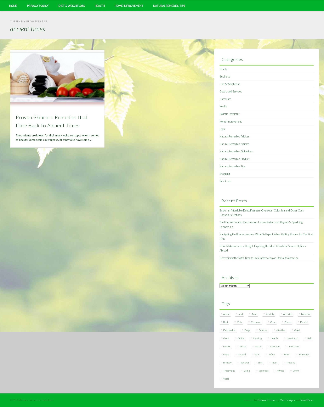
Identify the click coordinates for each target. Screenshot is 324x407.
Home (13, 5)
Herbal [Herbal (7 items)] (227, 346)
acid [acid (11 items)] (241, 314)
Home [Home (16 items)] (258, 346)
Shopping (225, 173)
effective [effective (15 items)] (280, 330)
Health (100, 5)
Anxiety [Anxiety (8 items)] (270, 314)
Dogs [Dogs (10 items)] (247, 330)
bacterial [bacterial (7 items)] (305, 314)
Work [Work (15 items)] (296, 370)
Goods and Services (231, 91)
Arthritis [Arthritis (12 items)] (287, 314)
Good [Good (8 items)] (297, 330)
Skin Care (225, 181)
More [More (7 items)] (226, 354)
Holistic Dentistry (229, 113)
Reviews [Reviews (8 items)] (244, 362)
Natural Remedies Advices (235, 136)
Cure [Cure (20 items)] (273, 322)
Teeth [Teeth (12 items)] (274, 362)
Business (225, 76)
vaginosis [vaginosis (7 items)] (263, 370)
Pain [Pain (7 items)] (257, 354)
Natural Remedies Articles (234, 144)
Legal (223, 129)
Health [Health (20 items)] (274, 338)
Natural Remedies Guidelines (236, 151)
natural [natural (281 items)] (242, 354)
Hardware (225, 99)
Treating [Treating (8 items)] (290, 362)
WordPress (307, 400)
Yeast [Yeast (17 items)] (226, 378)
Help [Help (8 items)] (309, 338)
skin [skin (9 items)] (260, 362)
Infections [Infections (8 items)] (294, 346)
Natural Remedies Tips (169, 5)
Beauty (223, 69)
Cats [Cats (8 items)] (239, 322)
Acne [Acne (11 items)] (254, 314)
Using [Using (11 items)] (247, 370)
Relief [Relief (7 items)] (287, 354)
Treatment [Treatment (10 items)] (229, 370)
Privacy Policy (38, 5)
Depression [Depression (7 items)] (229, 330)
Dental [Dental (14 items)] (304, 322)
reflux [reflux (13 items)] (271, 354)
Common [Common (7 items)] (256, 322)
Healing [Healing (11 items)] (257, 338)
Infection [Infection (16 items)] (275, 346)
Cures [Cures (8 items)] (288, 322)
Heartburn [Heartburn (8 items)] (292, 338)
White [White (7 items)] (280, 370)
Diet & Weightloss (71, 5)
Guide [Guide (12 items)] (241, 338)
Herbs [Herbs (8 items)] (242, 346)
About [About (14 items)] (226, 314)
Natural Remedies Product (234, 158)
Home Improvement (129, 5)
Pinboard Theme (266, 400)
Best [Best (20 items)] (225, 322)
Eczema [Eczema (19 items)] (263, 330)
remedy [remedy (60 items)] (227, 362)
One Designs (287, 400)
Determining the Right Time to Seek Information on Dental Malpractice (259, 258)
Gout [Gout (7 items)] (226, 338)
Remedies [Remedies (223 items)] (304, 354)
